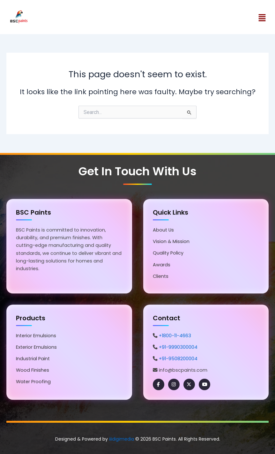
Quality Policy (168, 254)
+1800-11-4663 (175, 336)
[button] (205, 18)
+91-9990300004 (178, 347)
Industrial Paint (33, 359)
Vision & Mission (171, 242)
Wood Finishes (32, 370)
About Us (163, 230)
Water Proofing (33, 382)
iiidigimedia (121, 439)
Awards (161, 265)
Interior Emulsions (36, 336)
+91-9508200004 (178, 359)
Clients (160, 277)
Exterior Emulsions (36, 347)
